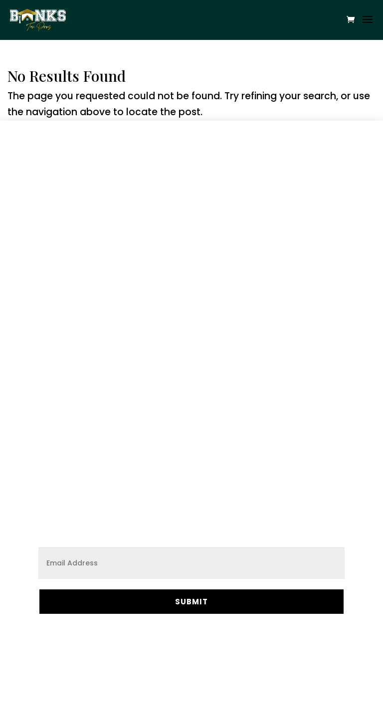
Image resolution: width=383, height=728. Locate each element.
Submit (191, 601)
